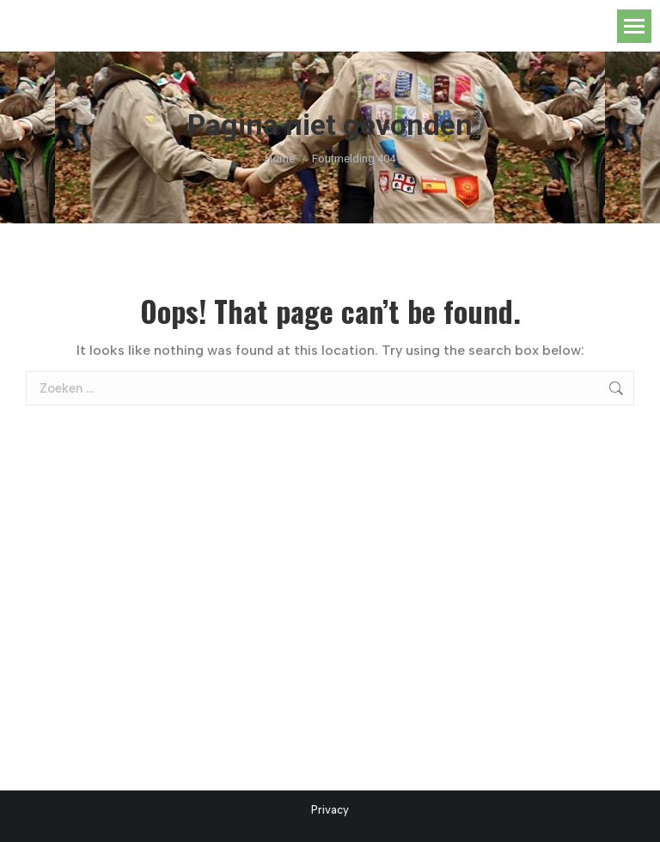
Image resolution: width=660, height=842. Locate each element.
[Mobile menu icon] (634, 26)
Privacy (330, 809)
